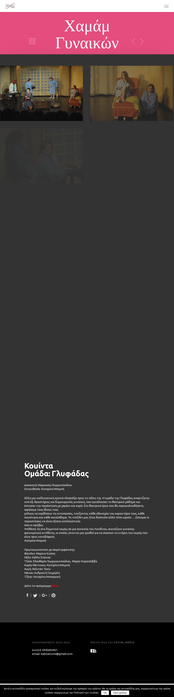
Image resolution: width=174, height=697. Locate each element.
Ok (105, 692)
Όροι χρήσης (120, 692)
